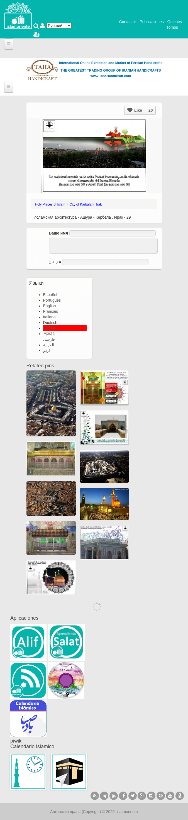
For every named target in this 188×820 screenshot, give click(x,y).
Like (140, 110)
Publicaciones (151, 21)
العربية (48, 345)
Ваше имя (58, 233)
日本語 (49, 333)
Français (50, 311)
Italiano (49, 317)
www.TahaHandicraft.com (111, 76)
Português (52, 300)
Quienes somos (174, 24)
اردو (46, 350)
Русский (50, 328)
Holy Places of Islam (50, 204)
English (49, 306)
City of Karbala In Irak (86, 204)
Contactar (127, 21)
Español (50, 294)
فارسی (49, 339)
